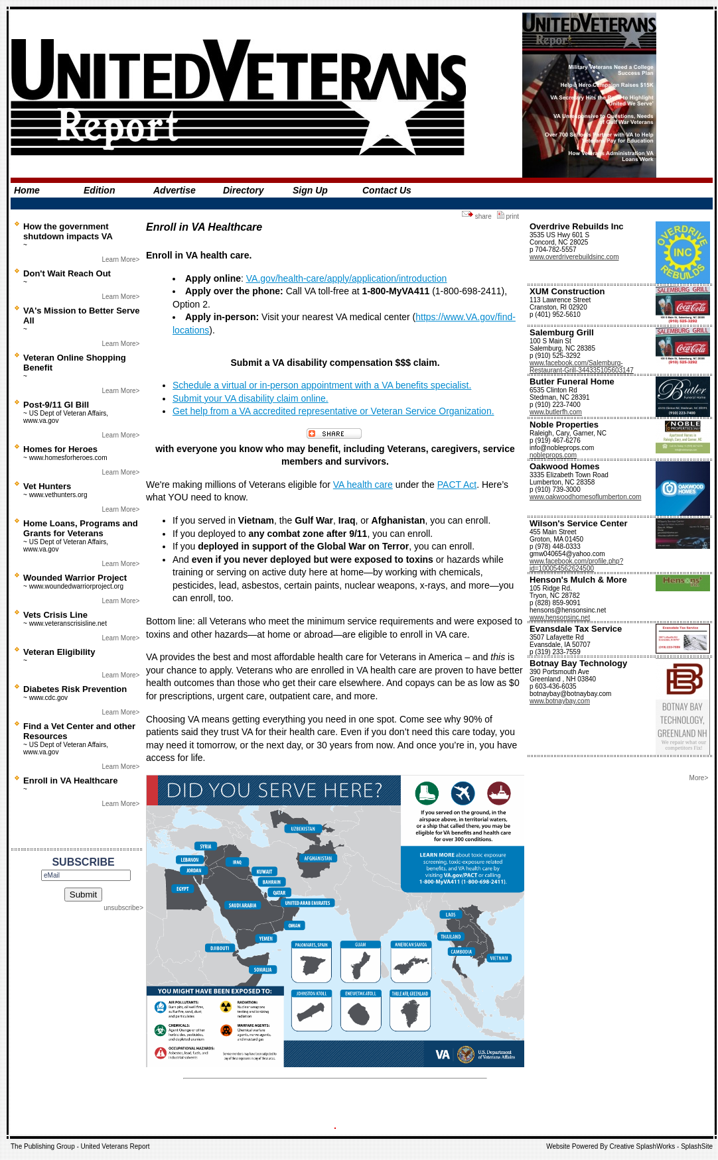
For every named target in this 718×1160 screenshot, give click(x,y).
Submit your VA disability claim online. (250, 398)
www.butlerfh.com (556, 412)
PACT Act (456, 484)
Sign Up (310, 190)
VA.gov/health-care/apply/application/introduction (346, 278)
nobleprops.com (553, 455)
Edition (99, 190)
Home (27, 190)
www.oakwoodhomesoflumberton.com (585, 496)
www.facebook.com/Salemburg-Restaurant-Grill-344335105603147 (582, 366)
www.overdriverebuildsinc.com (574, 257)
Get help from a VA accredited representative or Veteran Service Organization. (333, 411)
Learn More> (120, 259)
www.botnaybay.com (560, 701)
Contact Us (386, 190)
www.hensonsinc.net (560, 617)
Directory (243, 190)
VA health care (363, 484)
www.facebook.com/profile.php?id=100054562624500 (576, 564)
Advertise (174, 190)
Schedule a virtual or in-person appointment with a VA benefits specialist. (322, 385)
